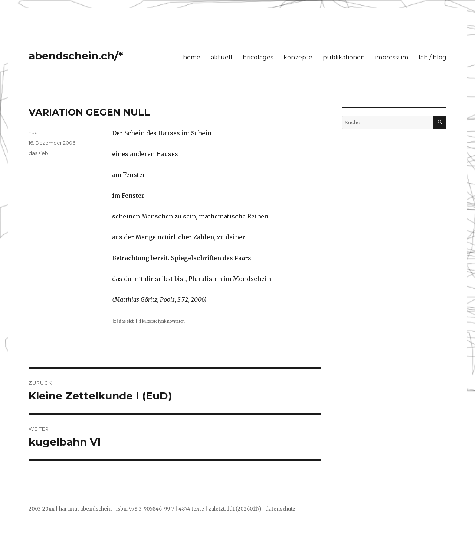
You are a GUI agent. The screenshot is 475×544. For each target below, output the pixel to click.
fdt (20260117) (244, 509)
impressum (391, 57)
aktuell (221, 57)
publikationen (344, 57)
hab (33, 132)
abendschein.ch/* (76, 55)
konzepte (298, 57)
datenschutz (280, 509)
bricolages (258, 57)
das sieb (38, 153)
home (191, 57)
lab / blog (432, 57)
